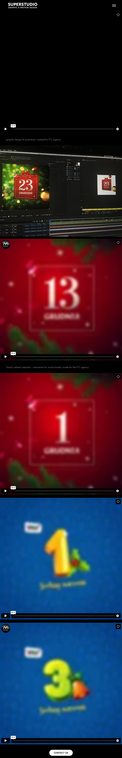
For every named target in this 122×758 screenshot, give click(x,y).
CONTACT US (61, 753)
